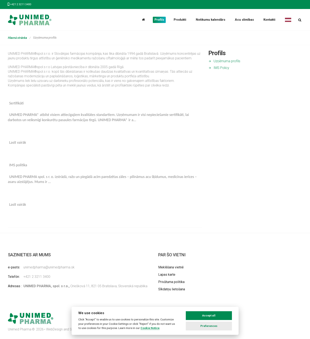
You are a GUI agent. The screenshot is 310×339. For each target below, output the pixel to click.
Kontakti (269, 20)
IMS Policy (221, 68)
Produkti (180, 20)
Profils (159, 20)
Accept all (208, 315)
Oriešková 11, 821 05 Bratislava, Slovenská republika (85, 286)
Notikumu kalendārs (210, 20)
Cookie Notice (149, 328)
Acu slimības (244, 20)
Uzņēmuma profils (227, 61)
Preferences (208, 326)
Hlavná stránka (17, 37)
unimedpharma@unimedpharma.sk (49, 267)
